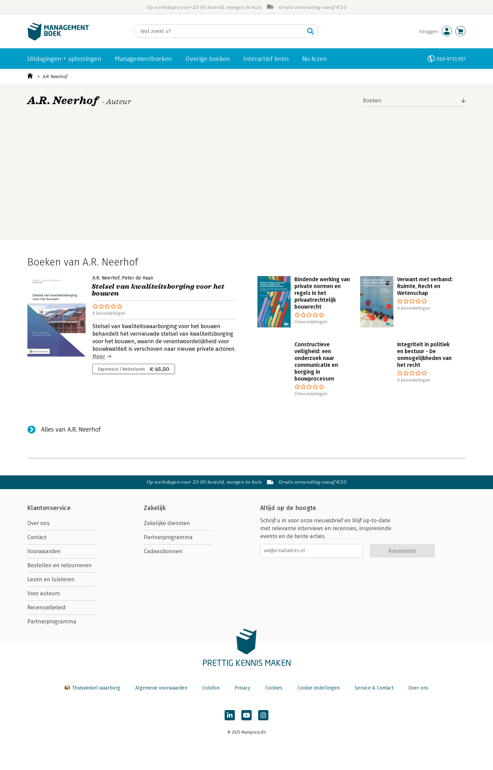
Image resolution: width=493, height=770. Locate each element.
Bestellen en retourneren (59, 565)
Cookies (273, 688)
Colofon (210, 688)
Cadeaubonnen (163, 551)
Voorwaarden (44, 551)
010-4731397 (451, 59)
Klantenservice (49, 508)
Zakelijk (155, 508)
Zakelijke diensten (167, 523)
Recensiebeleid (46, 607)
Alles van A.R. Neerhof (71, 429)
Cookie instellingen (319, 688)
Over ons (38, 523)
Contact (37, 537)
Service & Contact (374, 688)
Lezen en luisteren (51, 579)
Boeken (372, 100)
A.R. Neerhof (55, 76)
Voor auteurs (43, 593)
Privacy (242, 688)
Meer (98, 356)
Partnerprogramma (51, 621)
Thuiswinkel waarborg (93, 688)
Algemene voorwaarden (161, 688)
